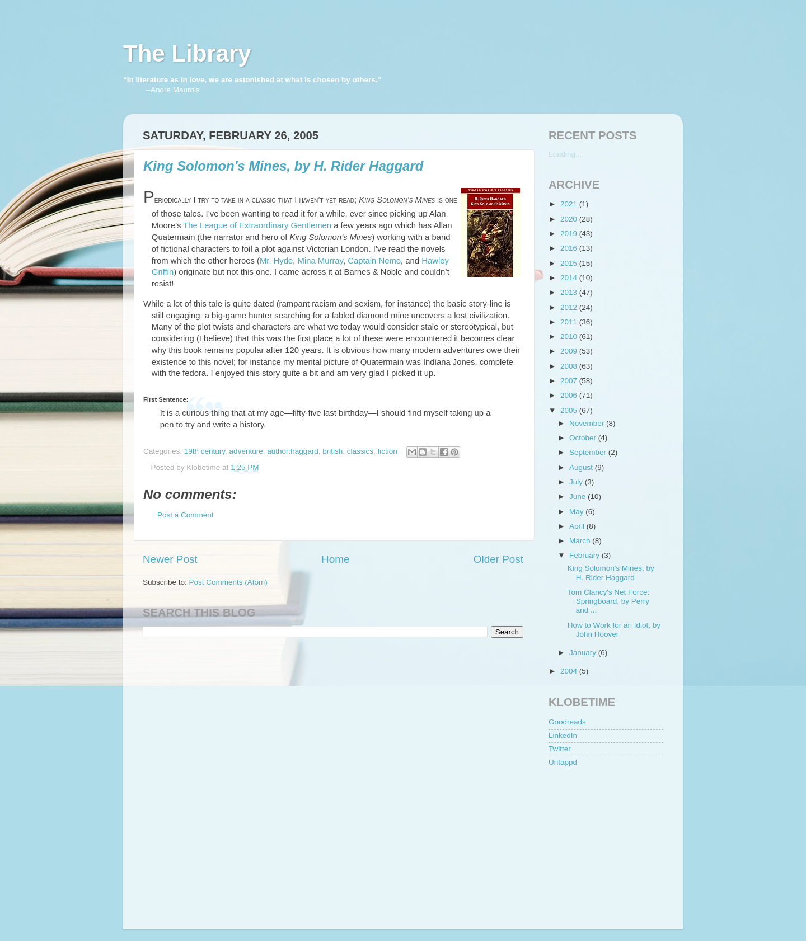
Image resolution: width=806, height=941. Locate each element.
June (578, 496)
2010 (569, 336)
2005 (569, 410)
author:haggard (292, 451)
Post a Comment (185, 515)
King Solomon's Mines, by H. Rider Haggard (283, 165)
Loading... (565, 154)
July (577, 482)
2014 (569, 278)
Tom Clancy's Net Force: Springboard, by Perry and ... (609, 601)
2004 (569, 671)
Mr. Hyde (276, 260)
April (578, 526)
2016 (569, 248)
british (332, 451)
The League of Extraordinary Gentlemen (257, 225)
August (582, 467)
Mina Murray (320, 260)
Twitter (560, 749)
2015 (569, 263)
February (585, 555)
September (588, 452)
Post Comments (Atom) (228, 582)
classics (360, 451)
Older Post (498, 559)
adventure (246, 451)
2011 (569, 322)
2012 (569, 307)
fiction (387, 451)
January (583, 652)
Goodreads (567, 722)
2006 (569, 395)
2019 (569, 233)
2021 (569, 204)
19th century (204, 451)
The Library (187, 53)
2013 (569, 292)
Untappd (563, 762)
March (580, 541)
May (577, 511)
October (583, 438)
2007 (569, 381)
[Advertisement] (604, 842)
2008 (569, 366)
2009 (569, 351)
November (587, 423)
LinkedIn (563, 735)
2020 (569, 219)
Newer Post (170, 559)
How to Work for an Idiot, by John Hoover (614, 629)
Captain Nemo (374, 260)
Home (335, 559)
